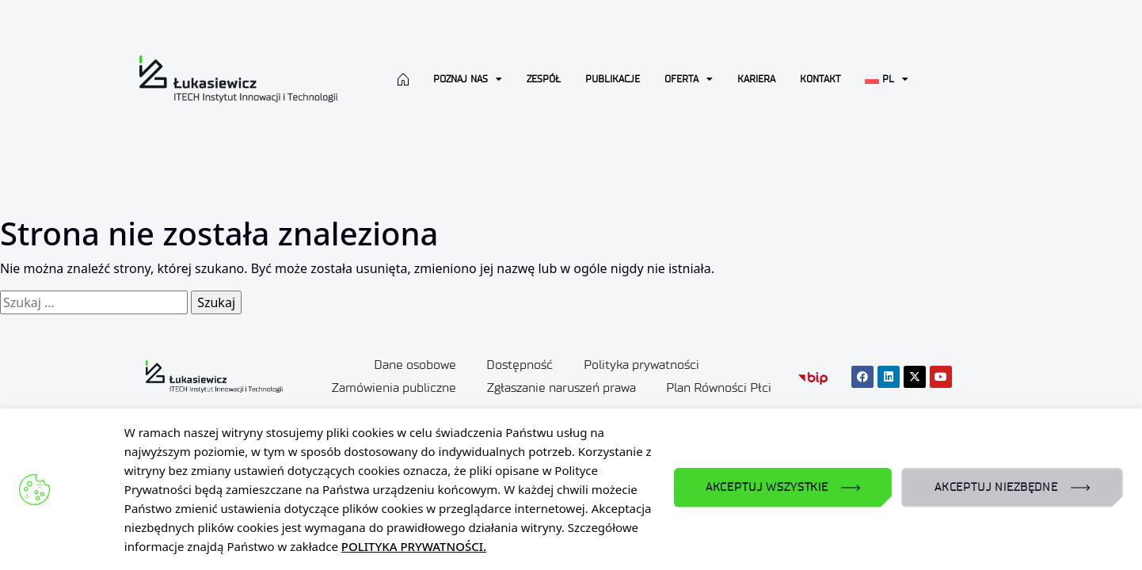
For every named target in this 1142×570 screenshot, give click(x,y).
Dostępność (519, 364)
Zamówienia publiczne (393, 386)
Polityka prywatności (642, 364)
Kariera (756, 79)
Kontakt (820, 79)
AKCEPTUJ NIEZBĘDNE (996, 487)
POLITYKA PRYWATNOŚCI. (413, 546)
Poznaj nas (467, 79)
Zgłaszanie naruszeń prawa (561, 386)
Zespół (544, 79)
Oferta (688, 79)
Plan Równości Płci (720, 386)
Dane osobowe (413, 364)
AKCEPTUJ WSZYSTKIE (767, 487)
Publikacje (612, 79)
